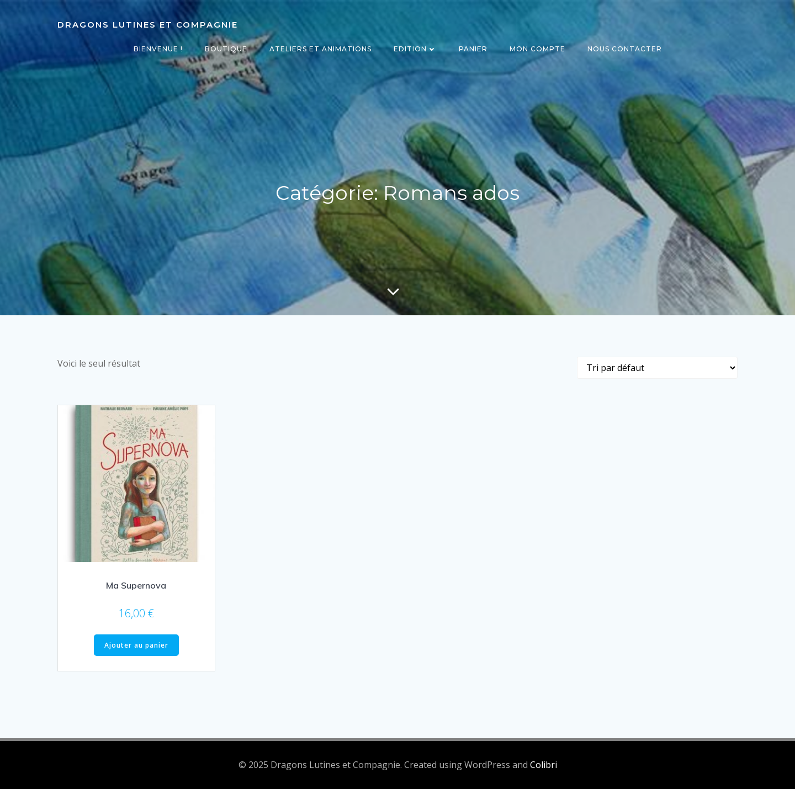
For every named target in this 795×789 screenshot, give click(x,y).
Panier (473, 49)
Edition (415, 49)
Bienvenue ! (158, 49)
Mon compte (537, 49)
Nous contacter (624, 49)
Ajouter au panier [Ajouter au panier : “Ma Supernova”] (136, 645)
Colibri (543, 765)
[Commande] (657, 368)
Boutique (226, 49)
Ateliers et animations (320, 49)
